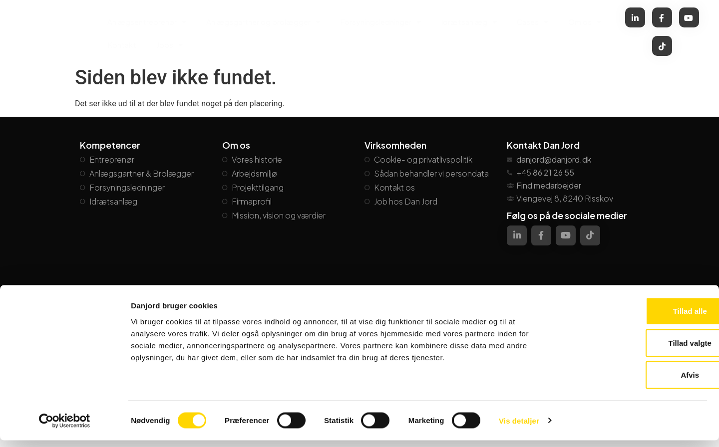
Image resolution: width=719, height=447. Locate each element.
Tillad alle (636, 317)
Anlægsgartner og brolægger (263, 22)
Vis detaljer (519, 427)
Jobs (169, 45)
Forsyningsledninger (380, 22)
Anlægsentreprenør (146, 22)
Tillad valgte (635, 349)
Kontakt (121, 44)
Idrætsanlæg (469, 22)
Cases (532, 22)
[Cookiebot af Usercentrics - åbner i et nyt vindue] (64, 427)
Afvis (636, 381)
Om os (584, 22)
